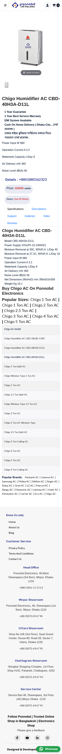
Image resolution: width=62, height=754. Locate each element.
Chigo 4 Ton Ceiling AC (16, 469)
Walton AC (38, 481)
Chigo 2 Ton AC (45, 305)
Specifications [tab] (15, 209)
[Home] (26, 5)
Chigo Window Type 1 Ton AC (19, 375)
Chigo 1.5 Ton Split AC (15, 394)
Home (12, 521)
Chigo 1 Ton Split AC (15, 366)
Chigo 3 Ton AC (15, 316)
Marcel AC (42, 485)
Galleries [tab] (30, 216)
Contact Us (15, 558)
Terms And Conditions (21, 553)
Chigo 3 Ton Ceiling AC (16, 441)
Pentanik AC (32, 477)
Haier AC (53, 489)
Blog (11, 532)
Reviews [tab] (12, 223)
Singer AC (52, 481)
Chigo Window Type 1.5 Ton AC (20, 404)
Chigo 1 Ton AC (43, 299)
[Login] (47, 5)
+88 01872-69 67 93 (31, 676)
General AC (47, 477)
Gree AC (19, 485)
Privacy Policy (17, 548)
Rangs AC (7, 489)
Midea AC (24, 481)
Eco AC (39, 493)
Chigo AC (50, 493)
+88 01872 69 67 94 (31, 616)
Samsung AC (9, 481)
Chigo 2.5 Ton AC (19, 310)
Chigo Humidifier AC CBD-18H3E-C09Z (24, 338)
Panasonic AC (23, 489)
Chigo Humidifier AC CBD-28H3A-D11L (24, 347)
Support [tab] (12, 216)
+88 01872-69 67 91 (31, 705)
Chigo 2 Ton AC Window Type (19, 422)
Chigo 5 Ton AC (17, 321)
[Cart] (56, 5)
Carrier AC (26, 493)
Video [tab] (46, 216)
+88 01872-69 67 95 (31, 648)
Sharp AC (7, 485)
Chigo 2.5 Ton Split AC (15, 432)
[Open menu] (6, 5)
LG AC (30, 485)
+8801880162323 (33, 179)
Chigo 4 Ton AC (45, 316)
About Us (14, 527)
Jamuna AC (39, 489)
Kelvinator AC (10, 493)
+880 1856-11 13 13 (31, 587)
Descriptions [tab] (39, 209)
